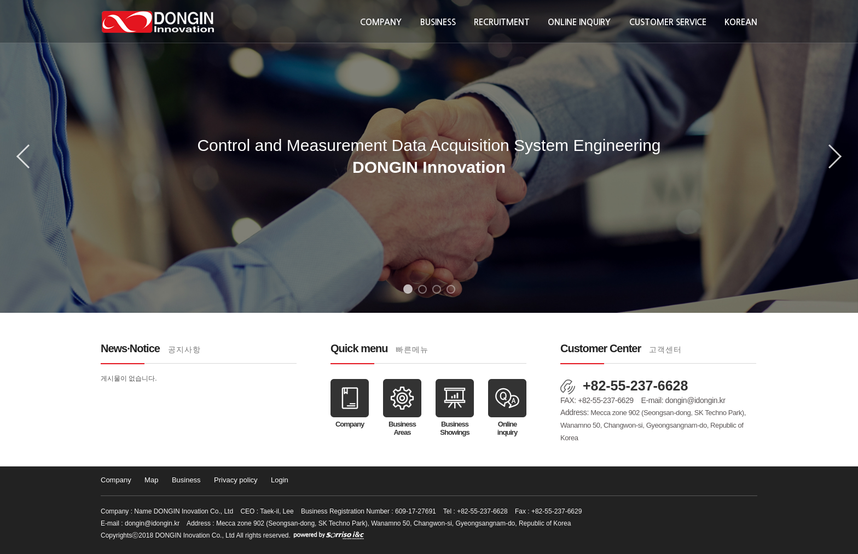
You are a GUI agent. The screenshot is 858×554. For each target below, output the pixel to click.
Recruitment (502, 22)
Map (151, 480)
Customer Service (667, 22)
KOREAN (740, 22)
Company (381, 22)
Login (279, 480)
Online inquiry (579, 22)
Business (438, 22)
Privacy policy (235, 480)
